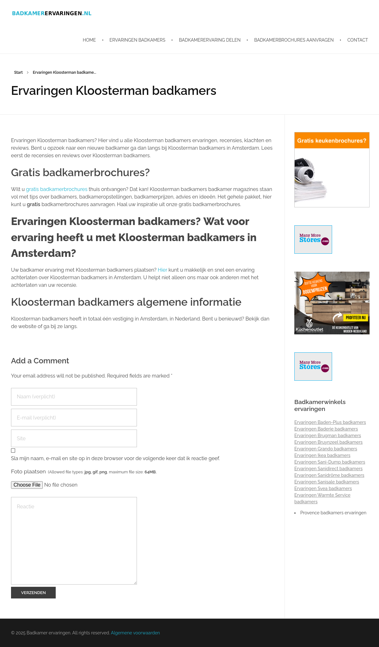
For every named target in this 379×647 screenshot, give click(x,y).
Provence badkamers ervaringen (333, 512)
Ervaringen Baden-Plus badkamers (330, 422)
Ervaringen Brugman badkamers (327, 435)
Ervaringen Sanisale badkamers (326, 481)
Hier (162, 270)
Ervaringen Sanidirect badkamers (328, 468)
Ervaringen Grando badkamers (325, 448)
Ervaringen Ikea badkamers (322, 455)
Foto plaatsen (83, 471)
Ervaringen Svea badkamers (323, 488)
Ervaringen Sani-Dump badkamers (329, 462)
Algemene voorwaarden (135, 632)
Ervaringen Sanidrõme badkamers (329, 475)
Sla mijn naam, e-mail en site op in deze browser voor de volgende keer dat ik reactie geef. (115, 458)
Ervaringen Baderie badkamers (326, 428)
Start (18, 72)
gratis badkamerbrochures (57, 189)
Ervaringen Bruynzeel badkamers (328, 442)
